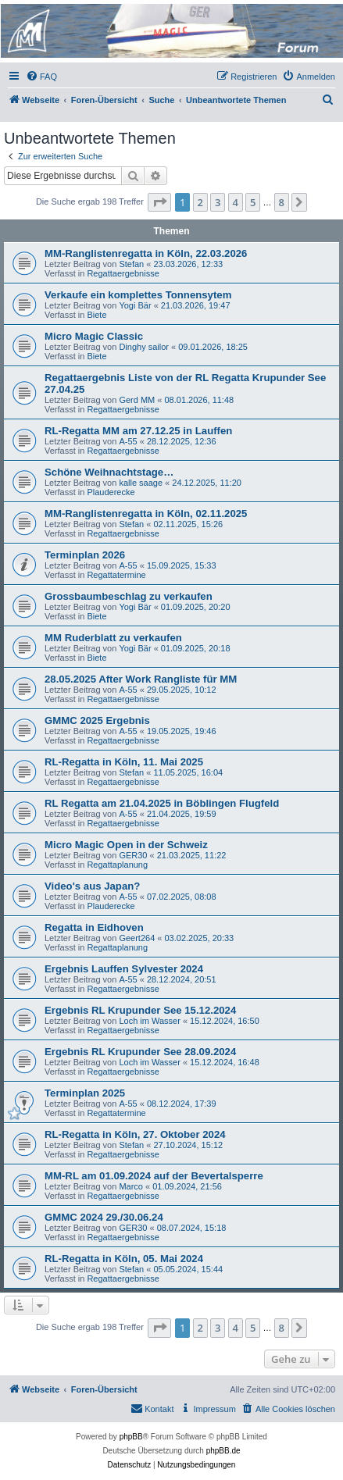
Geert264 (137, 938)
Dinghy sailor (144, 346)
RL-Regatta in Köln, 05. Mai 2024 (124, 1258)
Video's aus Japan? (92, 886)
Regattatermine (116, 575)
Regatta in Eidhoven (94, 927)
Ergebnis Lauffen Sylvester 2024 (124, 969)
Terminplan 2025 (85, 1093)
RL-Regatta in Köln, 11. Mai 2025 (124, 762)
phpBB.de (223, 1450)
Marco (131, 1186)
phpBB (131, 1436)
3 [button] (217, 202)
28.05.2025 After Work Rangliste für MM (141, 679)
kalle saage (141, 482)
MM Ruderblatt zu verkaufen (113, 638)
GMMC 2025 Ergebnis (97, 720)
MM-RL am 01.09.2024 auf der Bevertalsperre (154, 1176)
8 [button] (281, 202)
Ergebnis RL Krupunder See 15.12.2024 (140, 1010)
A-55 (128, 441)
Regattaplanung (117, 864)
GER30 (133, 855)
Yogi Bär (135, 305)
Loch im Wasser (149, 1020)
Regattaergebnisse (123, 273)
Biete (96, 314)
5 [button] (252, 202)
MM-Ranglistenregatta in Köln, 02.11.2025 (146, 513)
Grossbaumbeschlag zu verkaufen (129, 596)
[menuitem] (41, 76)
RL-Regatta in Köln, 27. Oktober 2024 (135, 1134)
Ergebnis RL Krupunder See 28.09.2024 (140, 1051)
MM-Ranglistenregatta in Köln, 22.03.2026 (146, 253)
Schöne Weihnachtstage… (109, 472)
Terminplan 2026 (85, 555)
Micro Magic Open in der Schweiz (126, 845)
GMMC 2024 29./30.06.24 (104, 1217)
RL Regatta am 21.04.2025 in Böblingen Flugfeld (162, 803)
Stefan (131, 264)
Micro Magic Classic (94, 336)
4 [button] (235, 202)
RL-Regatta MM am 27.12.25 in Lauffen (138, 431)
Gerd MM (137, 400)
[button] (159, 202)
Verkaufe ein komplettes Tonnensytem (138, 295)
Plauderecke (110, 492)
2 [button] (200, 202)
